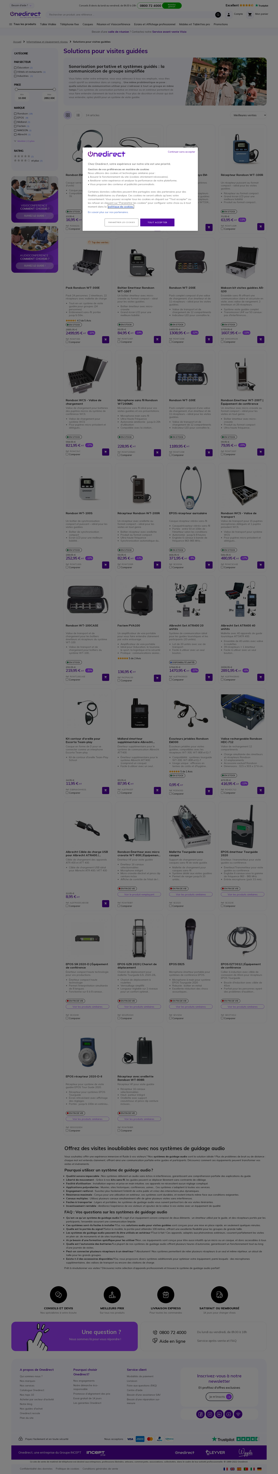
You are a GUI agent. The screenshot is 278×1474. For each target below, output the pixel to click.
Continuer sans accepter (181, 151)
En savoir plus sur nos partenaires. (108, 212)
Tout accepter (157, 222)
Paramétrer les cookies (121, 222)
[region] (140, 189)
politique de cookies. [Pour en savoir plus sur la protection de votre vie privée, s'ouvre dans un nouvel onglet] (121, 206)
